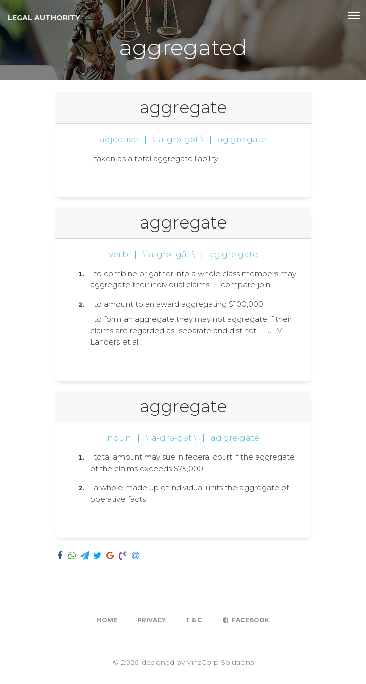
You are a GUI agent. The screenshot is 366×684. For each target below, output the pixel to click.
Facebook (245, 620)
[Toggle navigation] (354, 15)
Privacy (151, 620)
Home (107, 620)
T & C (193, 620)
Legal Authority (44, 17)
